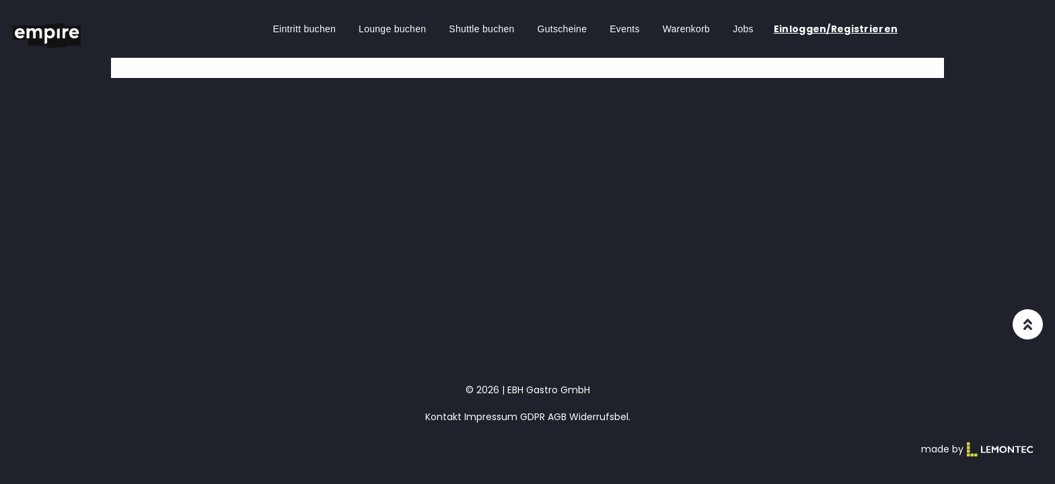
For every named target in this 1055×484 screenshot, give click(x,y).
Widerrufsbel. (599, 417)
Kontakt (443, 417)
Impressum (490, 417)
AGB (557, 417)
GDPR (532, 417)
